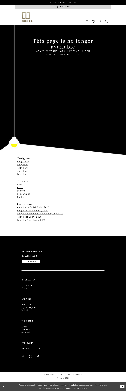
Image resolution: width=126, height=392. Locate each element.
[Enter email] (31, 350)
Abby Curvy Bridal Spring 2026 (33, 207)
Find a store (31, 262)
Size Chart (26, 333)
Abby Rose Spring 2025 (29, 217)
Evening (21, 191)
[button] (87, 21)
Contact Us (26, 305)
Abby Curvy (23, 162)
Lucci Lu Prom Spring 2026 (31, 220)
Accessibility (77, 376)
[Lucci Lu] (26, 17)
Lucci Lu (21, 174)
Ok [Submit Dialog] (122, 387)
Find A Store (27, 286)
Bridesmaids (23, 194)
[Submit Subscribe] (39, 350)
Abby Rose (22, 171)
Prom (20, 185)
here (85, 389)
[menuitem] (87, 21)
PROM (75, 2)
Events (24, 289)
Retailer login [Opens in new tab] (30, 256)
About (24, 327)
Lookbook (26, 330)
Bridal (20, 188)
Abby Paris (23, 168)
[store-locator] (63, 7)
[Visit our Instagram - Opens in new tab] (30, 358)
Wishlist (25, 311)
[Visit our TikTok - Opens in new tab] (38, 358)
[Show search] (106, 21)
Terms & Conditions (63, 376)
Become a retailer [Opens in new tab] (32, 252)
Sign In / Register (29, 308)
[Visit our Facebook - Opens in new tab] (23, 358)
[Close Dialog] (4, 388)
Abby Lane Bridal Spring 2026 (32, 211)
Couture (21, 197)
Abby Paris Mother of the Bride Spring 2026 (40, 214)
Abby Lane (22, 165)
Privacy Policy (49, 376)
